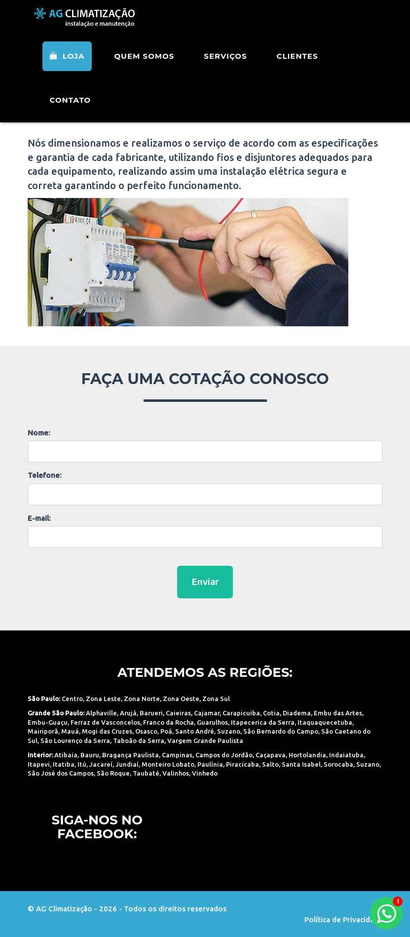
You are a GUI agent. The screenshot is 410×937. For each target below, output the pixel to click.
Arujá (128, 712)
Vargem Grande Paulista (205, 740)
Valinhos (175, 773)
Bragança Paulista (130, 754)
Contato (70, 112)
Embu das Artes (338, 712)
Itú (81, 764)
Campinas (177, 754)
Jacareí (100, 764)
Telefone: (45, 475)
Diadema (297, 712)
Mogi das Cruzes (107, 731)
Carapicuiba (241, 712)
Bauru (89, 754)
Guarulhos (212, 722)
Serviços (225, 69)
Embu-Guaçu (48, 722)
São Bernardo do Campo (280, 731)
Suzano (228, 731)
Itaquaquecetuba (325, 722)
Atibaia (65, 754)
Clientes (297, 69)
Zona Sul (216, 698)
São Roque (113, 773)
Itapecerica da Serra (263, 722)
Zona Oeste (181, 698)
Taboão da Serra (138, 740)
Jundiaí (127, 764)
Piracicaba (242, 764)
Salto (270, 764)
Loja (67, 69)
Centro (72, 698)
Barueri (151, 712)
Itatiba (64, 764)
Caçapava (271, 754)
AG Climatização (90, 25)
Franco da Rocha (168, 722)
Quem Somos (144, 69)
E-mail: (39, 518)
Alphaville (101, 712)
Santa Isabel (301, 764)
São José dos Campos (61, 773)
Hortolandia (307, 754)
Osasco (146, 731)
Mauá (70, 731)
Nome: (39, 433)
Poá (166, 731)
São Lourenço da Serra (75, 740)
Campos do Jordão (224, 754)
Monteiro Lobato (168, 764)
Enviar (205, 581)
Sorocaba (338, 764)
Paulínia (210, 764)
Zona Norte (142, 698)
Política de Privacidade (343, 919)
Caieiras (178, 712)
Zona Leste (103, 698)
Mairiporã (43, 731)
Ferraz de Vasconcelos (105, 722)
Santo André (194, 731)
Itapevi (39, 764)
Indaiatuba (346, 754)
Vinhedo (205, 773)
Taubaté (146, 773)
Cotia (271, 712)
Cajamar (207, 712)
